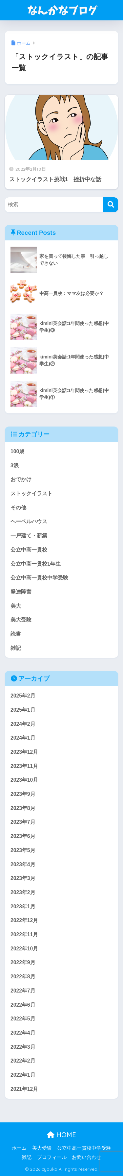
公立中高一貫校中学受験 (39, 577)
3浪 (14, 465)
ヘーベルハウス (28, 521)
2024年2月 (22, 724)
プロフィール (52, 1157)
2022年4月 (22, 1033)
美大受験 (20, 620)
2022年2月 (22, 1061)
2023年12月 (24, 752)
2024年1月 (22, 738)
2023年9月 (22, 794)
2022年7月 (22, 990)
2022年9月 (22, 962)
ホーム (19, 1148)
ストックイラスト (31, 493)
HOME (61, 1135)
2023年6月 (22, 836)
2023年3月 (22, 878)
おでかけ (20, 479)
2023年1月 (22, 906)
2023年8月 (22, 808)
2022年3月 (22, 1047)
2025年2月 (22, 695)
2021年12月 (24, 1089)
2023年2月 (22, 892)
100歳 (17, 451)
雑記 (15, 648)
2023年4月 (22, 864)
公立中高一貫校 (28, 549)
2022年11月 (24, 934)
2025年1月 (22, 710)
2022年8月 (22, 976)
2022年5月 (22, 1018)
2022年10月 (24, 948)
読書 (15, 634)
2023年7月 (22, 822)
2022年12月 (24, 920)
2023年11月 (24, 766)
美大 (15, 606)
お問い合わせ (86, 1157)
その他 (18, 507)
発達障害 (20, 592)
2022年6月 (22, 1005)
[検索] (110, 204)
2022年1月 (22, 1075)
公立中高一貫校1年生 (35, 564)
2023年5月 (22, 850)
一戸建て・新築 (28, 535)
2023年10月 (24, 780)
